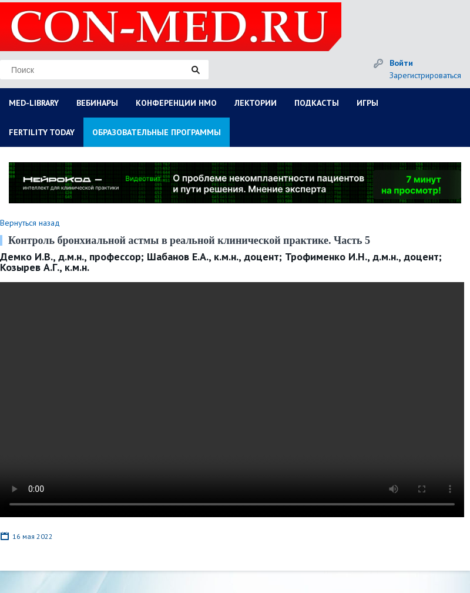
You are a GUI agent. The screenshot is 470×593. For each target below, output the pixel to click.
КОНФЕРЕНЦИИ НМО (176, 103)
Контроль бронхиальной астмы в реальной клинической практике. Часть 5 (189, 240)
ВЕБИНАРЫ (97, 103)
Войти (401, 63)
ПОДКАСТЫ (316, 103)
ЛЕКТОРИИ (255, 103)
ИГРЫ (367, 103)
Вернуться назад (30, 222)
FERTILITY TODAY (42, 132)
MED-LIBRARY (34, 103)
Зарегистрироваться (425, 75)
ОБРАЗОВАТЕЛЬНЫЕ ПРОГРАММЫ (156, 132)
